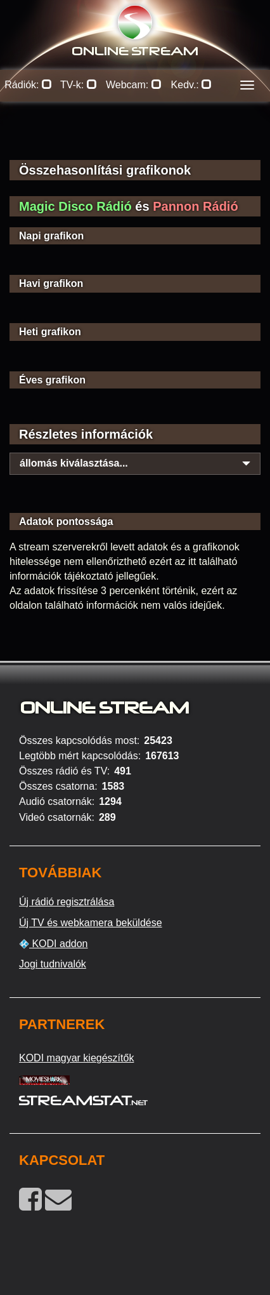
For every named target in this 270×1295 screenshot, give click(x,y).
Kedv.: (191, 84)
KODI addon (53, 944)
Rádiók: (28, 84)
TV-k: (78, 84)
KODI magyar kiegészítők (76, 1058)
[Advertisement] (135, 140)
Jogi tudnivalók (52, 964)
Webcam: (134, 84)
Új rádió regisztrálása (66, 901)
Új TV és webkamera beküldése (90, 922)
